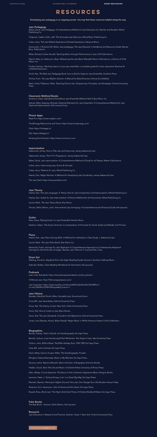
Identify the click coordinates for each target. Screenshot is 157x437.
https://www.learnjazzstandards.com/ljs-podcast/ (70, 275)
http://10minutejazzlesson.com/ (57, 280)
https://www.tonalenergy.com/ (75, 123)
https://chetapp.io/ (42, 128)
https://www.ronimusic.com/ (62, 138)
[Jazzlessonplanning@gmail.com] (43, 428)
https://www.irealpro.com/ (49, 118)
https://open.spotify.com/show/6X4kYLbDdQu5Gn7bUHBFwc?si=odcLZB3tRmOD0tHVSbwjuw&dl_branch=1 (64, 285)
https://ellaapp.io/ (41, 133)
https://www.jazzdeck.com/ (55, 180)
